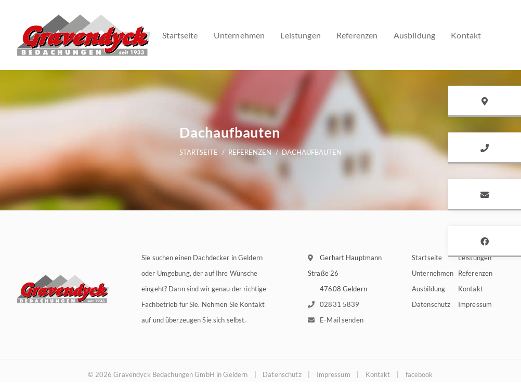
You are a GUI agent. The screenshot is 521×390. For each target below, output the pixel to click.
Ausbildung (415, 35)
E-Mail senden (341, 320)
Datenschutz (431, 304)
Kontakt (466, 35)
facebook (419, 374)
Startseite (180, 35)
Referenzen (357, 35)
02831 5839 (339, 304)
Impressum (475, 304)
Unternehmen (239, 35)
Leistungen (300, 35)
